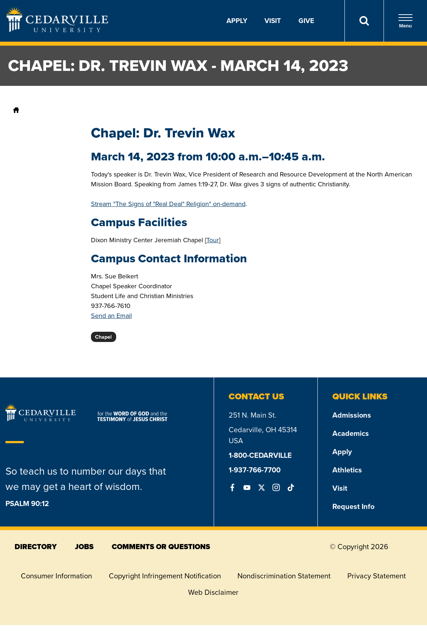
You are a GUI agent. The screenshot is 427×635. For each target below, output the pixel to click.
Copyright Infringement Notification (165, 575)
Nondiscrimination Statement (284, 575)
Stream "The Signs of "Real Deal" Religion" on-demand (168, 204)
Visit (272, 20)
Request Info (353, 506)
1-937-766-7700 (255, 469)
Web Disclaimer (213, 592)
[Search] (364, 21)
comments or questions (161, 546)
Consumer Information (56, 575)
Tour (212, 240)
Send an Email (111, 315)
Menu (405, 21)
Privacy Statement (376, 575)
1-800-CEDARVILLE (260, 455)
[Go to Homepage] (57, 30)
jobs (84, 546)
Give (306, 20)
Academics (350, 433)
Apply (236, 20)
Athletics (347, 469)
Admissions (351, 415)
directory (36, 546)
